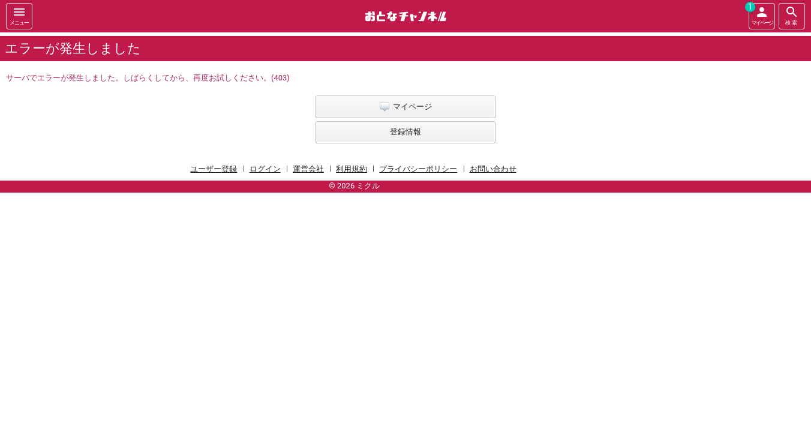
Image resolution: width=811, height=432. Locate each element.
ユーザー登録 (213, 168)
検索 (792, 15)
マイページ (761, 14)
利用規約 (351, 168)
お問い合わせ (493, 168)
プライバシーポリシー (418, 168)
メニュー (19, 15)
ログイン (265, 168)
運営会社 (308, 168)
